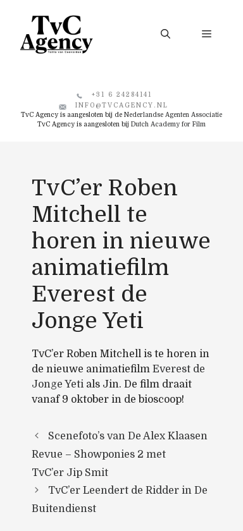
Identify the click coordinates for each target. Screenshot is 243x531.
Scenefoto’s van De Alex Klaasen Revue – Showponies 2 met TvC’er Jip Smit (120, 454)
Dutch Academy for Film (168, 124)
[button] (165, 34)
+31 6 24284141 (122, 94)
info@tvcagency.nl (121, 105)
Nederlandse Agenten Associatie (173, 114)
